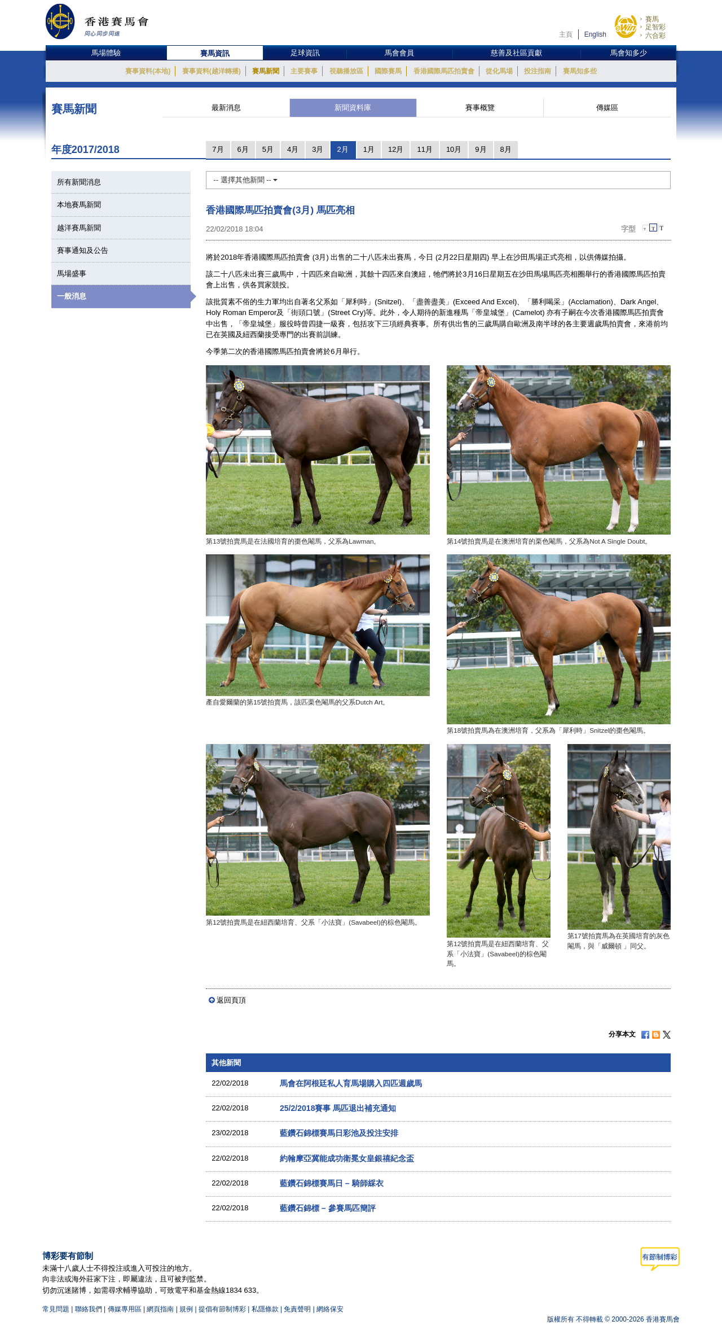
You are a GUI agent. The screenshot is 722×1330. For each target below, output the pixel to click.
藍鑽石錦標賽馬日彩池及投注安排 (339, 1133)
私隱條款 (265, 1309)
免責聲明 (297, 1309)
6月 (243, 149)
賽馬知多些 (580, 71)
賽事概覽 (480, 107)
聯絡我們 (88, 1309)
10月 (453, 149)
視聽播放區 (346, 71)
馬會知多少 (628, 53)
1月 (369, 149)
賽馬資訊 (215, 53)
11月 (424, 149)
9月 (480, 149)
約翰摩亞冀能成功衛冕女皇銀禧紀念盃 (347, 1158)
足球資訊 (305, 53)
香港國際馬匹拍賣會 (443, 71)
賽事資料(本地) (147, 71)
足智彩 (655, 27)
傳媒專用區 (125, 1309)
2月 (342, 149)
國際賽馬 (388, 71)
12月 (395, 149)
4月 (292, 149)
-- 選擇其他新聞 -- (245, 180)
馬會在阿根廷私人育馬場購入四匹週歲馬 (351, 1083)
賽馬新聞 (265, 71)
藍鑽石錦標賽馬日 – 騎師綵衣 (332, 1183)
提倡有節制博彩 (222, 1309)
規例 (187, 1309)
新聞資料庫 (352, 107)
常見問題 (55, 1309)
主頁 (566, 34)
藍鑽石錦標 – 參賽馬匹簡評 (328, 1208)
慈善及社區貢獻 (516, 53)
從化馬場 (499, 71)
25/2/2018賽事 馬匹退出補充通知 (338, 1108)
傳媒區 (607, 107)
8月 (506, 149)
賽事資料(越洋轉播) (211, 71)
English (595, 34)
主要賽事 (304, 71)
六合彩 (655, 36)
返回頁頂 (231, 1000)
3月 (317, 149)
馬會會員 (399, 53)
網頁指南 (160, 1309)
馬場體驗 (106, 53)
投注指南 (537, 71)
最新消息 (226, 107)
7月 (217, 149)
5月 (268, 149)
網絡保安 (330, 1309)
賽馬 (652, 19)
